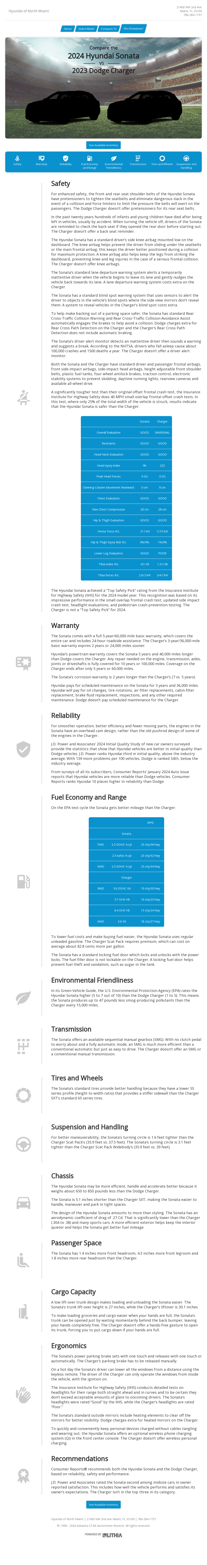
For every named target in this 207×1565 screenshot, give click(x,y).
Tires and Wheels (175, 167)
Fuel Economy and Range (97, 169)
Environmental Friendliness (123, 169)
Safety (18, 167)
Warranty (44, 167)
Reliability (70, 167)
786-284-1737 (193, 15)
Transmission (149, 167)
